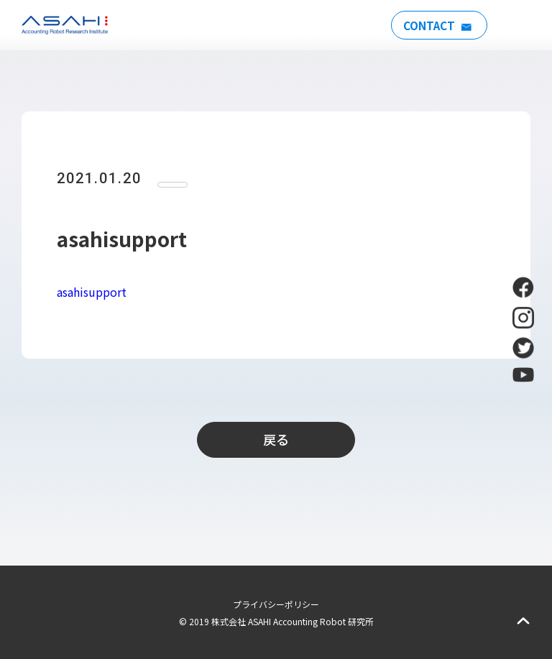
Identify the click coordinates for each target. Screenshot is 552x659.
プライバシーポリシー (276, 604)
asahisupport (91, 291)
